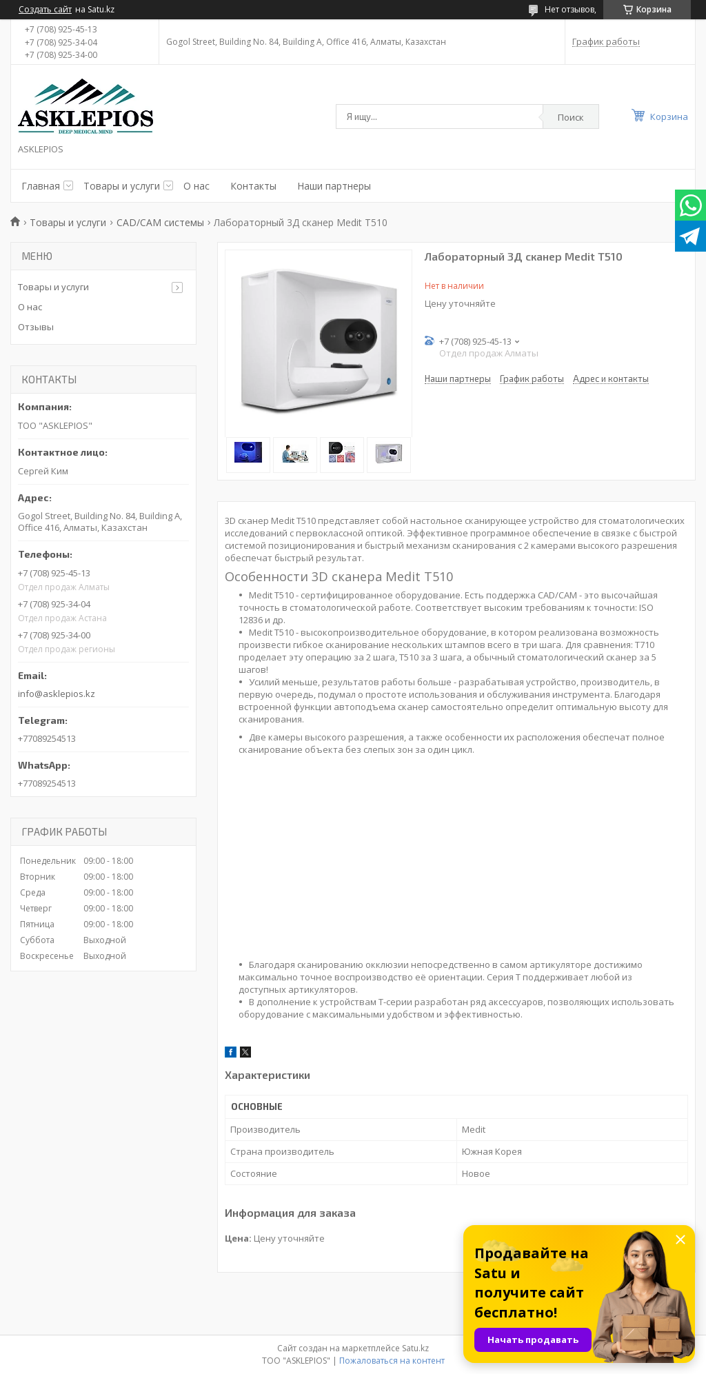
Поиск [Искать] (571, 117)
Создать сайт (45, 9)
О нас (196, 185)
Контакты (253, 185)
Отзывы (36, 327)
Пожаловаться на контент (392, 1360)
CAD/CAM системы (160, 222)
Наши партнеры (334, 185)
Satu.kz (415, 1348)
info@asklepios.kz (56, 693)
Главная (40, 185)
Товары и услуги (121, 185)
